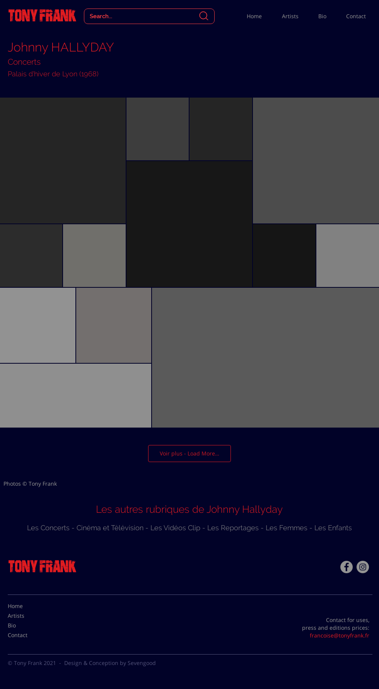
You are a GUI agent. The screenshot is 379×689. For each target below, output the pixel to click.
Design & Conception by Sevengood (110, 663)
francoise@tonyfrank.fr (339, 635)
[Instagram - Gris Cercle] (363, 567)
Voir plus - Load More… (189, 453)
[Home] (27, 605)
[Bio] (27, 625)
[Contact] (27, 635)
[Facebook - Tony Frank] (346, 567)
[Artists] (27, 615)
